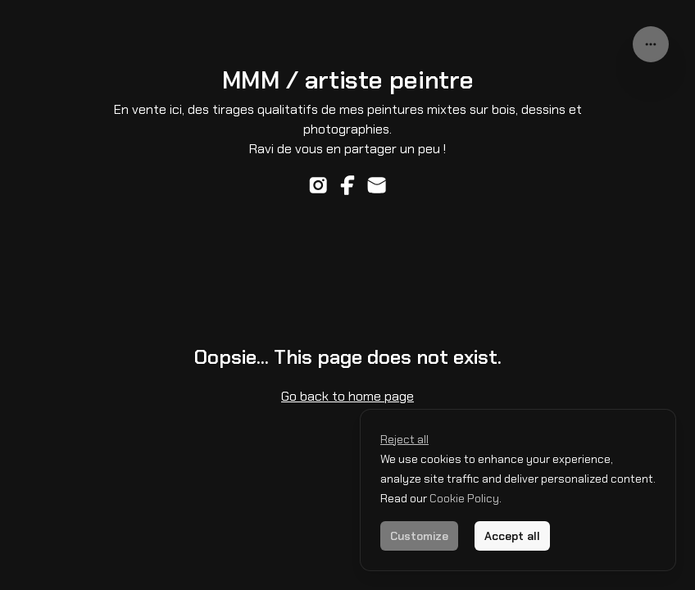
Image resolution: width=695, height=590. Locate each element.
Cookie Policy (463, 498)
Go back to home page (347, 396)
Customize (419, 536)
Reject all (404, 439)
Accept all (512, 536)
